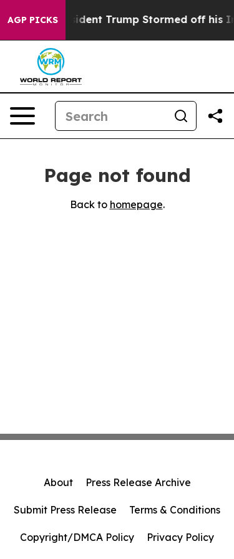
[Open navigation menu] (22, 115)
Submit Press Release (65, 510)
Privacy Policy (180, 537)
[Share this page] (215, 115)
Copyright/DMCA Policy (77, 537)
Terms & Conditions (174, 510)
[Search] (111, 116)
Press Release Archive (138, 482)
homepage (136, 204)
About (58, 482)
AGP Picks (32, 20)
